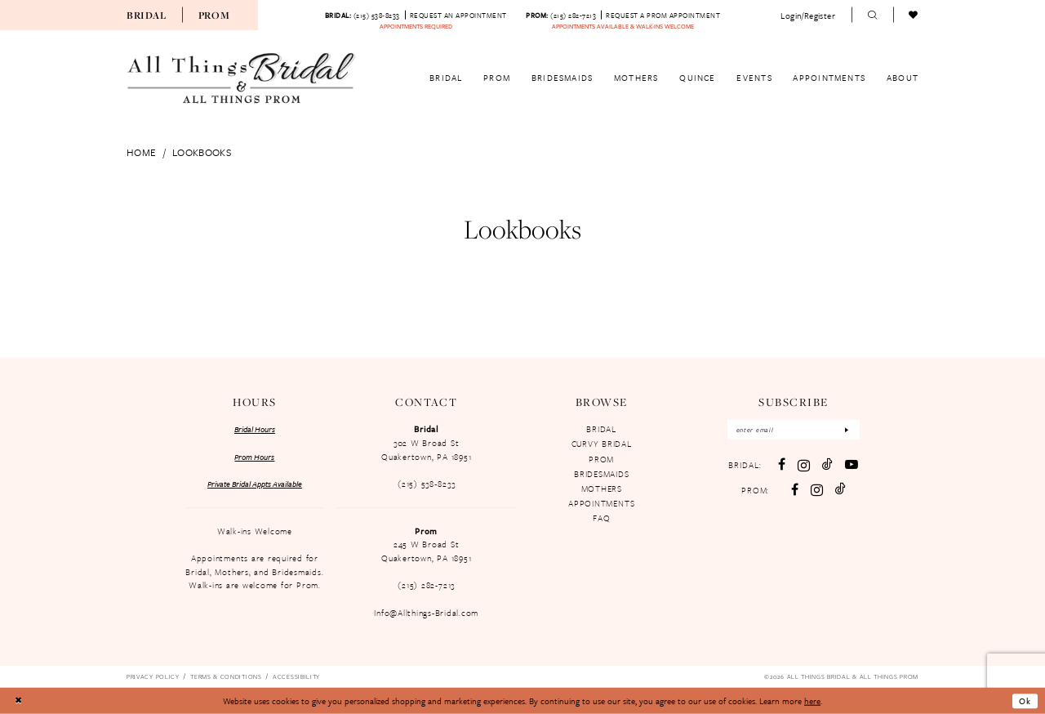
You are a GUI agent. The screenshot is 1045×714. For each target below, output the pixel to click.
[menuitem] (146, 14)
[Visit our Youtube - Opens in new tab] (851, 464)
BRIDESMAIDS (601, 473)
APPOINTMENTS (601, 503)
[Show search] (872, 15)
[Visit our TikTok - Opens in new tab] (827, 464)
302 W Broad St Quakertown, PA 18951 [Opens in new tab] (426, 449)
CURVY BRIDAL (601, 443)
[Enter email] (793, 430)
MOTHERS (601, 488)
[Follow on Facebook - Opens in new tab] (794, 490)
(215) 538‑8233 (426, 483)
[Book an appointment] (458, 15)
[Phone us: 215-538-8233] (362, 15)
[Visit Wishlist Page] (914, 15)
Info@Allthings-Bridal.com (426, 612)
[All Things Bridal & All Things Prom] (241, 78)
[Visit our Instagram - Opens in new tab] (804, 465)
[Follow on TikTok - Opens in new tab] (840, 489)
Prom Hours (254, 456)
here (812, 700)
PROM (601, 459)
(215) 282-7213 (426, 584)
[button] (808, 15)
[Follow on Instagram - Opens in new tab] (817, 490)
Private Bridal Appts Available (254, 483)
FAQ (601, 517)
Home (141, 152)
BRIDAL (601, 428)
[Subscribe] (847, 430)
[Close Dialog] (18, 701)
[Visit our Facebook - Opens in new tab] (781, 464)
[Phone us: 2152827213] (561, 15)
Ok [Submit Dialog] (1025, 700)
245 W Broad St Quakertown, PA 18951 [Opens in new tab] (426, 551)
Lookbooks (201, 152)
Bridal (146, 15)
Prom (214, 15)
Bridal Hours (254, 429)
